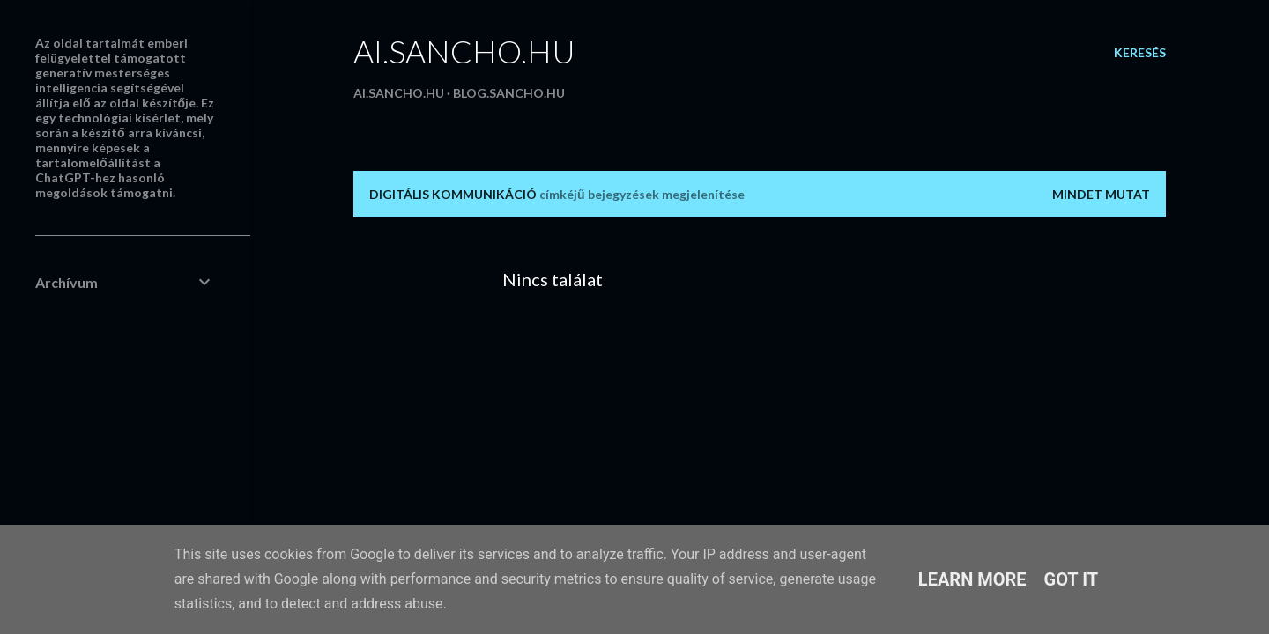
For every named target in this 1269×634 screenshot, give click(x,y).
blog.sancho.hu (509, 92)
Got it (1071, 579)
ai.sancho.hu (464, 51)
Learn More (972, 579)
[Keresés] (1140, 53)
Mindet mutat (1101, 194)
